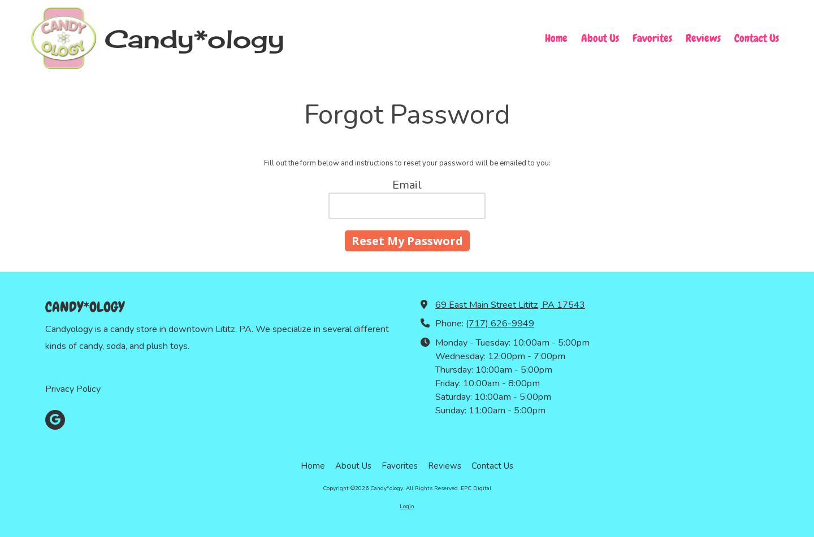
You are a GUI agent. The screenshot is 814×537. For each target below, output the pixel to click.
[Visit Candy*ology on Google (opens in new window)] (55, 420)
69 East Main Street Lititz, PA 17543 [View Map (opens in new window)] (510, 305)
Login (407, 506)
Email (407, 185)
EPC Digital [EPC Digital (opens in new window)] (476, 488)
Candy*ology (194, 39)
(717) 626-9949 (500, 323)
